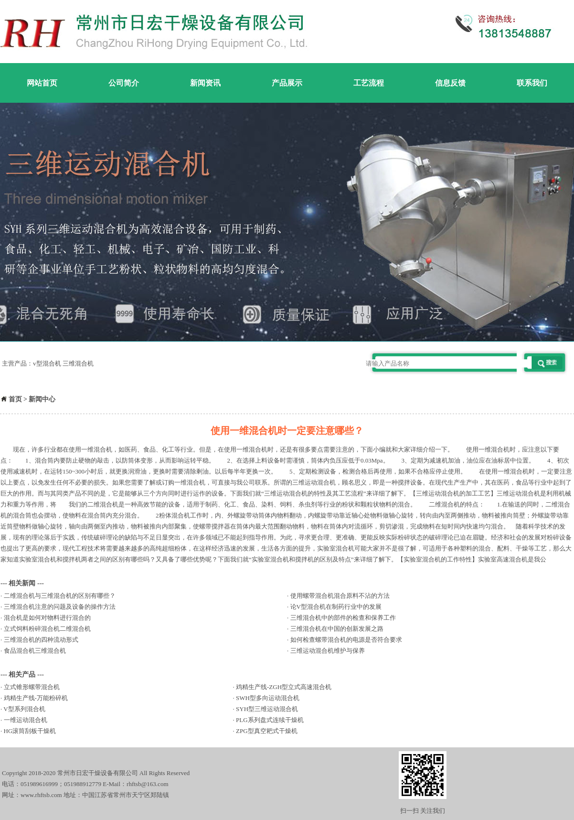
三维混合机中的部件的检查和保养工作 (343, 617)
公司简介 (123, 83)
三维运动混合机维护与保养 (327, 650)
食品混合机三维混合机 (35, 650)
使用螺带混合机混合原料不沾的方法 (340, 595)
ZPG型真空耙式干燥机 (267, 730)
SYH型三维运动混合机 (267, 708)
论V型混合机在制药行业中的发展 (336, 606)
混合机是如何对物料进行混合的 (47, 617)
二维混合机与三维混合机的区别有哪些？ (60, 595)
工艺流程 (368, 83)
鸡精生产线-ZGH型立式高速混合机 (283, 687)
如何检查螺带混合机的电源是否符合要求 (346, 639)
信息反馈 (450, 83)
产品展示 (287, 83)
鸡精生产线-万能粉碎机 (36, 697)
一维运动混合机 (25, 719)
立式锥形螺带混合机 (32, 687)
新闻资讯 (205, 83)
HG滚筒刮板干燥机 (30, 730)
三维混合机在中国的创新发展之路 (336, 628)
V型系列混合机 (24, 708)
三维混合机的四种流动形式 (41, 639)
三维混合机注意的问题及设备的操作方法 (60, 606)
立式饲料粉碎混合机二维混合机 (47, 628)
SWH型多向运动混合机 (267, 697)
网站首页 (42, 83)
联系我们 (532, 83)
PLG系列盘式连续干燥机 (270, 719)
